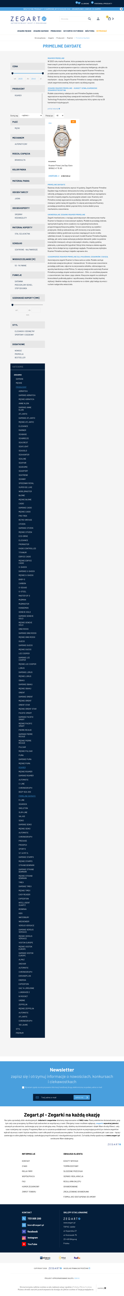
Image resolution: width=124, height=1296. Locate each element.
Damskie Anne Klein (25, 408)
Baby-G (22, 579)
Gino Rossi (23, 629)
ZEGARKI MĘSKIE (24, 31)
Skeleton (23, 808)
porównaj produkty (101, 3)
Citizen (22, 524)
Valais (22, 816)
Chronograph (25, 788)
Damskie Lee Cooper (24, 658)
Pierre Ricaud (25, 730)
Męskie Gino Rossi (27, 637)
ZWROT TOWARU (29, 1192)
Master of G (24, 595)
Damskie (19, 379)
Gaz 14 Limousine (26, 988)
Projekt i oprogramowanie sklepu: (62, 1278)
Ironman (22, 909)
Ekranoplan (25, 976)
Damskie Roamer (26, 775)
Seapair (22, 463)
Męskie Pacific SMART (25, 724)
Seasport (23, 471)
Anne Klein (24, 403)
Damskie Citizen (26, 528)
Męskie (19, 383)
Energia (22, 980)
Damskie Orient (26, 696)
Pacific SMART (25, 713)
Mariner (22, 430)
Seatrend (23, 475)
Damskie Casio (25, 507)
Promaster (24, 544)
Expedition (24, 898)
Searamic (23, 467)
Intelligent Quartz (24, 903)
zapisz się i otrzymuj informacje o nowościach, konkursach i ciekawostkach (62, 1079)
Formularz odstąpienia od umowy (79, 1197)
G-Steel (22, 591)
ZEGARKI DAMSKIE (41, 31)
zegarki (99, 1123)
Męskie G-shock (26, 575)
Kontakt (26, 1161)
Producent (21, 387)
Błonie (22, 495)
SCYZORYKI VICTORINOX (73, 31)
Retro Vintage (25, 520)
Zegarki (18, 375)
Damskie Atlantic (27, 418)
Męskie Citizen (25, 532)
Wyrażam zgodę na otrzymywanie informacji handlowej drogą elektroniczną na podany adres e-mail (63, 1087)
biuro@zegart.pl (36, 1225)
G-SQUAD (23, 587)
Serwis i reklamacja (73, 1176)
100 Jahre (23, 1025)
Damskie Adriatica (27, 395)
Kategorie (17, 366)
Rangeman (23, 608)
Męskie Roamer (25, 771)
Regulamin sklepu (72, 1181)
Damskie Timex (25, 886)
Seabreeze (24, 438)
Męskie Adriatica (26, 399)
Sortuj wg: (14, 116)
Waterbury (24, 917)
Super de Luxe (25, 487)
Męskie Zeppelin (26, 1008)
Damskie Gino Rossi (27, 633)
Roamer (22, 767)
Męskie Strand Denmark (25, 877)
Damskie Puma (25, 759)
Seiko (21, 820)
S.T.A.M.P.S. (23, 853)
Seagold (23, 450)
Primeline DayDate (27, 796)
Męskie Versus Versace (25, 937)
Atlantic (23, 414)
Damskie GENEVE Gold (26, 617)
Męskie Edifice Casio (25, 561)
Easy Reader (24, 894)
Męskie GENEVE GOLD (25, 623)
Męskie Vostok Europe (25, 947)
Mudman (22, 599)
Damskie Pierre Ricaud (26, 735)
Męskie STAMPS (25, 861)
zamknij (102, 1288)
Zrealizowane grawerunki (76, 1192)
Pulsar (22, 747)
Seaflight (23, 446)
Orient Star (24, 705)
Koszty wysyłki (70, 1161)
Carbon (22, 583)
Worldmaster (25, 491)
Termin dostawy (70, 1166)
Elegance (23, 426)
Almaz (22, 959)
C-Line (22, 783)
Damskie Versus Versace (26, 930)
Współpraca (28, 1176)
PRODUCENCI (56, 31)
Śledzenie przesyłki (73, 1171)
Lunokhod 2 (24, 992)
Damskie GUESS (26, 645)
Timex (21, 882)
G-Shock (23, 567)
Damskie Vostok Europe (26, 954)
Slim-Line (23, 812)
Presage (23, 841)
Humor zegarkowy (30, 1187)
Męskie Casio (25, 511)
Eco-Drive (23, 536)
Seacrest (23, 442)
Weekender (24, 921)
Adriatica (23, 391)
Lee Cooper (24, 653)
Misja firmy (27, 1171)
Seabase (23, 434)
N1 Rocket (23, 996)
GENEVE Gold (25, 612)
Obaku (22, 680)
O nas (24, 1166)
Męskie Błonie (25, 499)
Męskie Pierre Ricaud (25, 741)
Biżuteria (89, 31)
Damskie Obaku (25, 684)
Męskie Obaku (25, 688)
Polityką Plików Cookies (82, 1287)
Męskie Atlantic (26, 422)
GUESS (22, 641)
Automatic (23, 779)
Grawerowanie (70, 1187)
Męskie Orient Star (27, 709)
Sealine (22, 459)
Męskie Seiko (24, 828)
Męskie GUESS (25, 649)
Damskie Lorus (25, 672)
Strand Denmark (26, 865)
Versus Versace (26, 925)
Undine (22, 1000)
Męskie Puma (24, 763)
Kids (21, 913)
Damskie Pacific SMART (26, 718)
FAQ (23, 1181)
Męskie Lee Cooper (27, 664)
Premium (20, 1033)
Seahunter (24, 454)
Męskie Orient (25, 700)
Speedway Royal (26, 483)
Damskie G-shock (27, 571)
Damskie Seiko (25, 824)
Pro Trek (23, 516)
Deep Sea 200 (25, 792)
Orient (22, 692)
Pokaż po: (49, 116)
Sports (22, 849)
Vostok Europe (26, 942)
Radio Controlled (27, 548)
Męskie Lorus (25, 676)
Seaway (22, 479)
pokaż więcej (54, 108)
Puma (21, 755)
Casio (21, 503)
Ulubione (82, 3)
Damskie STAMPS (26, 857)
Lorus (22, 668)
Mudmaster (24, 604)
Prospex (23, 845)
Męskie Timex (24, 890)
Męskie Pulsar (25, 751)
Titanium (23, 552)
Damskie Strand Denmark (26, 870)
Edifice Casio (25, 556)
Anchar (22, 964)
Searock (23, 804)
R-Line (21, 800)
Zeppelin (23, 1004)
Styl (18, 1029)
